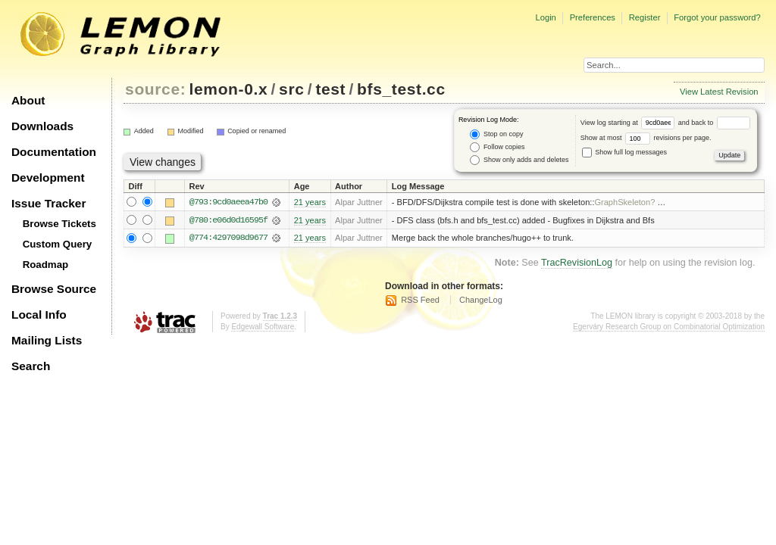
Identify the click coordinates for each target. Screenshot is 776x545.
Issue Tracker (48, 203)
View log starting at (629, 122)
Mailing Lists (46, 340)
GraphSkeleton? (624, 202)
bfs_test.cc (401, 89)
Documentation (53, 151)
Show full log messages (624, 152)
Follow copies (497, 147)
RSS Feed (420, 300)
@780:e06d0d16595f (228, 220)
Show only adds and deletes (519, 160)
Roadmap (46, 264)
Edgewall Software (262, 327)
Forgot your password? (717, 17)
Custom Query (57, 244)
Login (545, 17)
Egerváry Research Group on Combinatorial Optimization (669, 327)
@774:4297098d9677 (228, 238)
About (28, 100)
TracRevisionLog (576, 263)
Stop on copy (496, 134)
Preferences (592, 17)
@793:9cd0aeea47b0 (228, 202)
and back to (714, 122)
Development (48, 177)
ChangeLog (480, 300)
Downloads (42, 126)
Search (30, 366)
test (330, 89)
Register (645, 17)
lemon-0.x (228, 89)
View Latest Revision (719, 91)
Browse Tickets (59, 223)
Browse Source (53, 288)
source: (155, 89)
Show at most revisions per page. (646, 138)
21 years (310, 202)
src (291, 89)
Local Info (39, 314)
